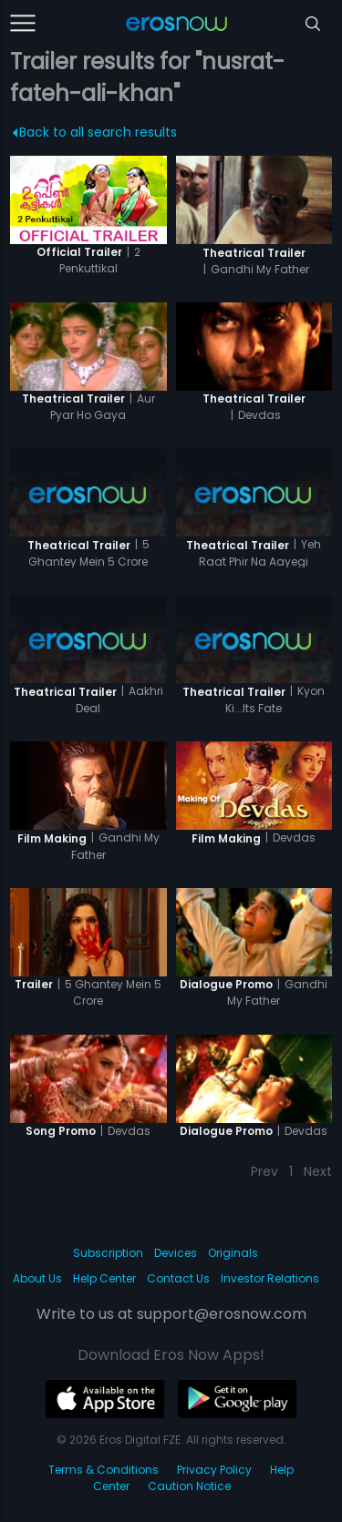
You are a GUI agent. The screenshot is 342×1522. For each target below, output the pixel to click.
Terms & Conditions (103, 1469)
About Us (37, 1278)
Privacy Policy (214, 1469)
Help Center (104, 1278)
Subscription (108, 1253)
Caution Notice (189, 1486)
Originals (233, 1253)
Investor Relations (270, 1278)
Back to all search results (95, 132)
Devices (175, 1253)
